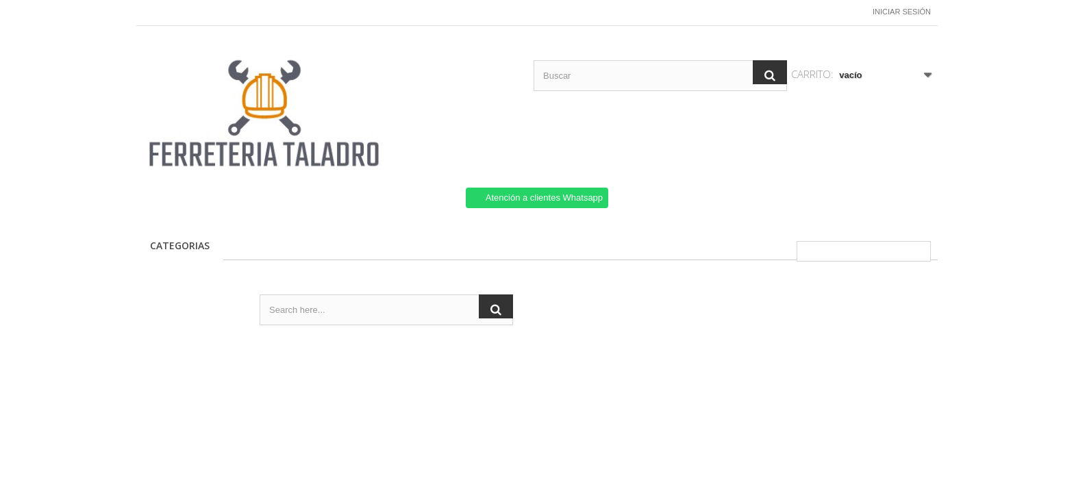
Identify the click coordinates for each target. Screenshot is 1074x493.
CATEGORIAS (180, 245)
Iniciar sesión (902, 12)
